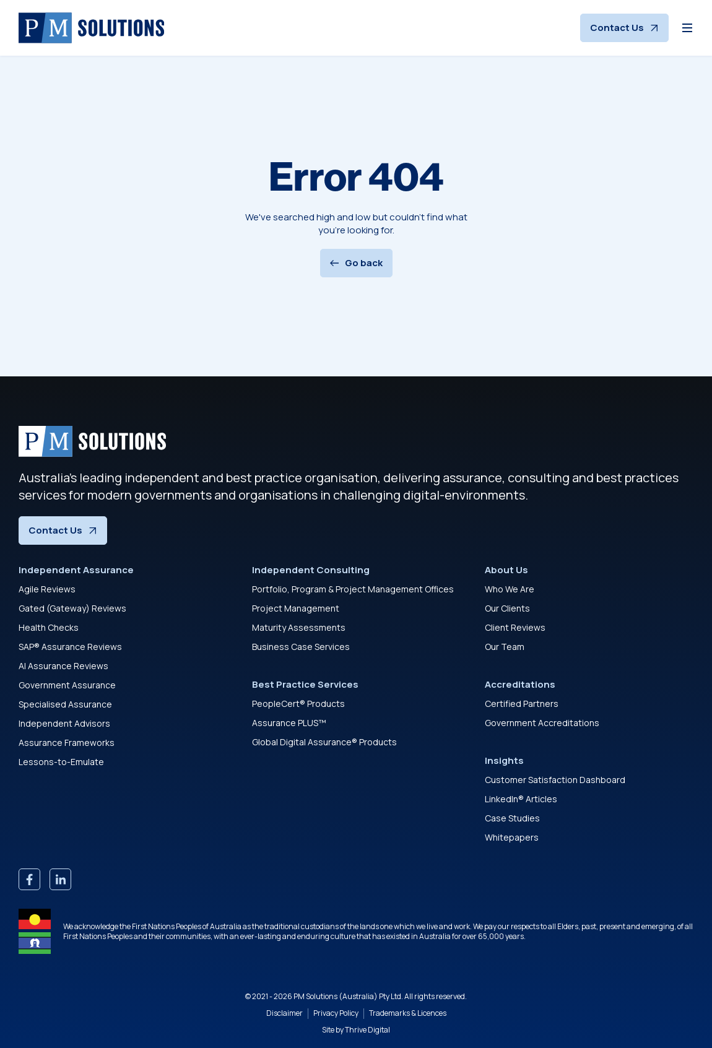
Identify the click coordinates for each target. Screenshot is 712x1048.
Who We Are (509, 589)
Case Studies (512, 818)
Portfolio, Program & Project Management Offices (353, 589)
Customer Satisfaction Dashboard (555, 780)
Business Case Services (301, 646)
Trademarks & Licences (407, 1013)
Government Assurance (67, 685)
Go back (356, 262)
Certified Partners (521, 703)
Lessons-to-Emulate (61, 762)
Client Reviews (515, 627)
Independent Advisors (64, 723)
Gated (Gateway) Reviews (72, 608)
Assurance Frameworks (67, 742)
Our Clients (507, 608)
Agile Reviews (47, 589)
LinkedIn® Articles (521, 799)
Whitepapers (512, 837)
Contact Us (624, 27)
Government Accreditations (542, 723)
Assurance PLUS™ (289, 723)
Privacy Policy (335, 1013)
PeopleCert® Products (298, 703)
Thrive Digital (367, 1029)
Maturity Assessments (298, 627)
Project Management (295, 608)
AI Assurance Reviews (63, 666)
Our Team (504, 646)
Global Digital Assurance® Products (324, 742)
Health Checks (49, 627)
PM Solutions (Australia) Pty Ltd (347, 996)
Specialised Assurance (65, 704)
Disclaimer (284, 1013)
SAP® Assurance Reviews (70, 646)
